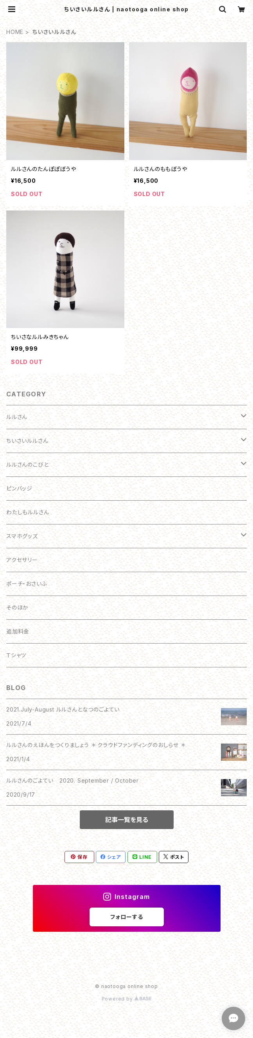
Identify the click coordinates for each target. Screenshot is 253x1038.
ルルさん (16, 417)
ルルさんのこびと (27, 464)
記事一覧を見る (126, 820)
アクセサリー (22, 559)
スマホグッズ (22, 536)
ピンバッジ (19, 488)
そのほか (17, 607)
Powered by (127, 999)
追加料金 (17, 631)
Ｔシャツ (16, 655)
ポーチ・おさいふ (26, 583)
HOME (14, 32)
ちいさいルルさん (27, 440)
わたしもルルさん (27, 512)
